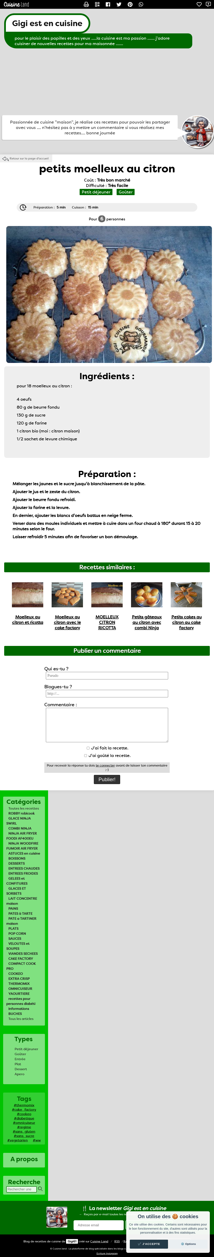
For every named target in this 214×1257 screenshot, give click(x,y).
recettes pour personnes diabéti (20, 1001)
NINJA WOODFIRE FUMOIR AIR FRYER (22, 846)
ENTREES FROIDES (23, 873)
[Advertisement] (107, 82)
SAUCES (14, 938)
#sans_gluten (24, 1131)
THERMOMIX (18, 984)
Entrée (20, 1059)
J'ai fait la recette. (107, 748)
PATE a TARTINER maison (21, 921)
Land (99, 1241)
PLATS (13, 928)
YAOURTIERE (18, 994)
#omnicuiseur (24, 1123)
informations (18, 1009)
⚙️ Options (188, 1244)
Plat (18, 1064)
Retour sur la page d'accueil (29, 158)
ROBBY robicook (21, 813)
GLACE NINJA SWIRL (18, 821)
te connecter (105, 765)
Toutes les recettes (23, 808)
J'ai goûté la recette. (107, 755)
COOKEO (15, 973)
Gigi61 (72, 1241)
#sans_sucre (24, 1136)
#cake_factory (24, 1109)
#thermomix (24, 1105)
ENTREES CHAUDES (23, 868)
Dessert (21, 1069)
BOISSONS (16, 858)
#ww (37, 1140)
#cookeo (24, 1114)
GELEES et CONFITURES (16, 881)
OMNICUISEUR (20, 989)
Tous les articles (20, 1019)
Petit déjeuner (26, 1049)
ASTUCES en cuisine (24, 853)
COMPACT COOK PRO (21, 966)
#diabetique (24, 1118)
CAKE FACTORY (20, 958)
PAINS (13, 908)
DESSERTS (16, 863)
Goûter (20, 1054)
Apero (19, 1074)
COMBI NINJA (19, 828)
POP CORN (17, 933)
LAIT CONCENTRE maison (21, 901)
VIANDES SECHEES (23, 953)
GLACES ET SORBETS (16, 891)
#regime (24, 1127)
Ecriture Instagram (107, 1253)
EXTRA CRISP (19, 979)
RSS (117, 1241)
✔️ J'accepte (149, 1244)
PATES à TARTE (20, 913)
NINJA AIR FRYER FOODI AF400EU (21, 836)
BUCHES (15, 1014)
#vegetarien (17, 1140)
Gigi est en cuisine (47, 23)
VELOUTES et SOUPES (17, 946)
